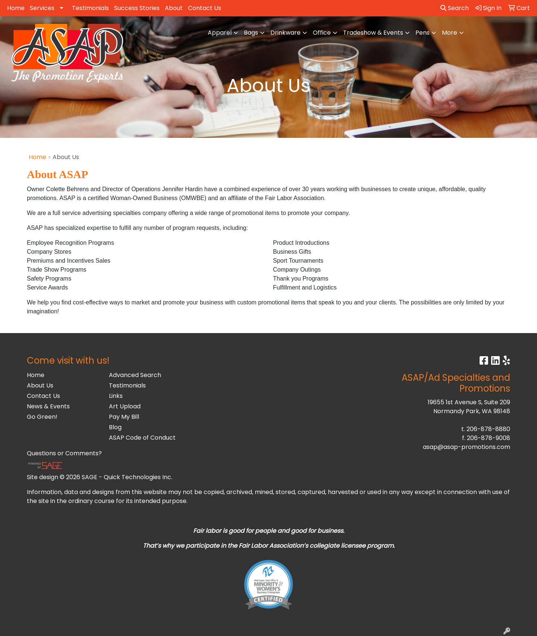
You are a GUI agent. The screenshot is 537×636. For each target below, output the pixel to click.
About (174, 8)
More (449, 32)
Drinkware (285, 32)
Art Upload (125, 406)
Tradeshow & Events (373, 32)
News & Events (48, 406)
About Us (40, 385)
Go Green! (42, 416)
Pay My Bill (124, 416)
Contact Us (204, 8)
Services (42, 8)
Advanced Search (135, 375)
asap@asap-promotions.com (466, 447)
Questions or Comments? (64, 453)
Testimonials (90, 8)
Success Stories (137, 8)
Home (16, 8)
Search (454, 8)
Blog (115, 427)
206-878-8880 (488, 429)
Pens (422, 32)
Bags (251, 32)
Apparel (220, 32)
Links (116, 396)
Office (322, 32)
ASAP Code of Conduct (142, 437)
